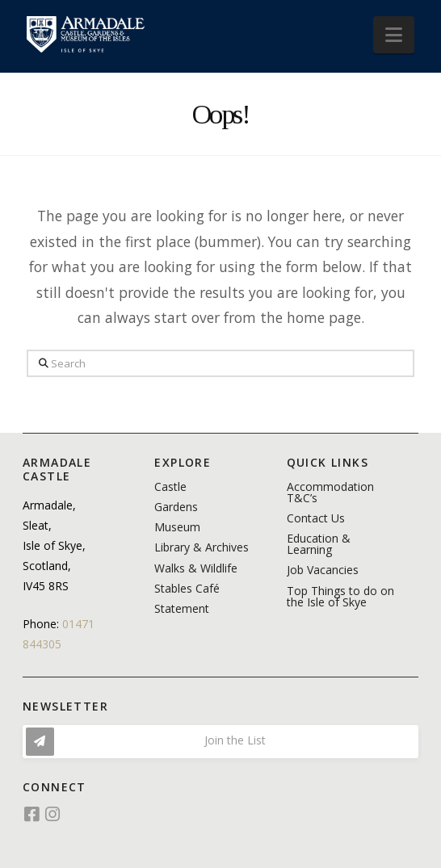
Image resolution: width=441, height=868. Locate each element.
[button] (393, 34)
